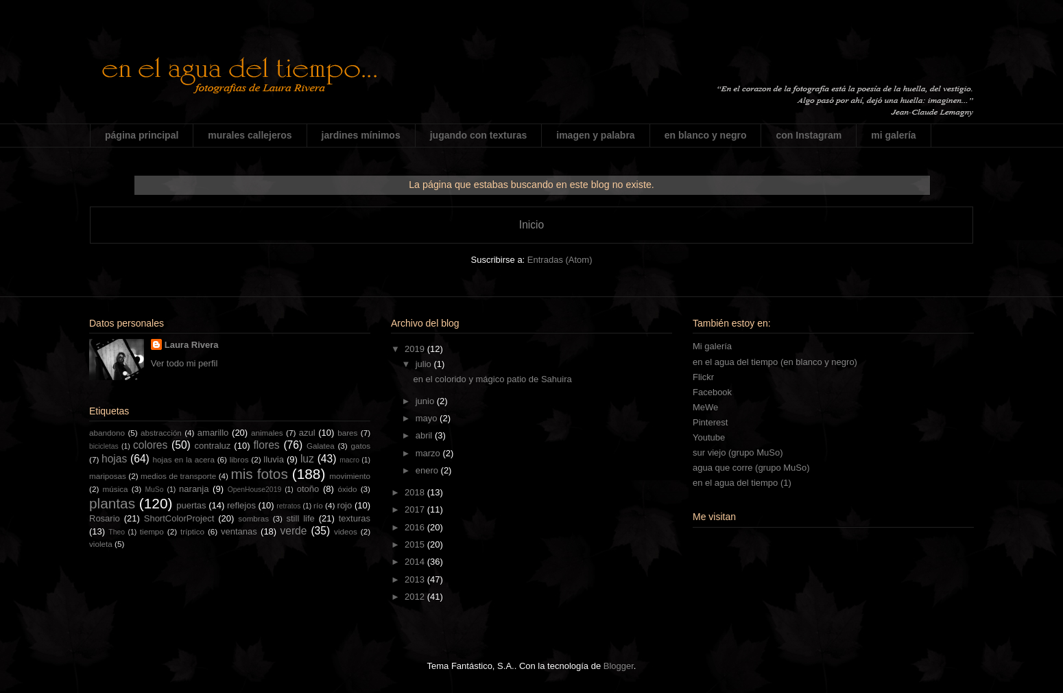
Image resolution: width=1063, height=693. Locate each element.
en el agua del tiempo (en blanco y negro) (775, 362)
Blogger (619, 666)
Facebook (712, 392)
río (318, 505)
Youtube (709, 437)
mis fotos (258, 474)
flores (267, 445)
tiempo (152, 531)
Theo (116, 532)
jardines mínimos (361, 135)
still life (301, 518)
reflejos (241, 505)
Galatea (321, 445)
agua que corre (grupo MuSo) (751, 467)
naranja (193, 489)
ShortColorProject (179, 518)
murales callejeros (249, 135)
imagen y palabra (595, 135)
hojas (114, 459)
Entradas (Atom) (560, 260)
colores (150, 445)
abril (425, 435)
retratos (288, 506)
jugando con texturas (478, 135)
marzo (429, 453)
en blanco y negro (706, 135)
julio (425, 364)
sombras (253, 518)
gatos (360, 445)
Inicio (531, 225)
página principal (141, 135)
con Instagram (808, 135)
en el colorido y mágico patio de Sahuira (492, 379)
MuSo (154, 489)
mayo (428, 418)
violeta (100, 543)
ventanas (239, 531)
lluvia (273, 459)
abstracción (161, 432)
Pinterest (710, 422)
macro (349, 460)
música (115, 488)
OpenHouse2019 (255, 489)
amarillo (213, 432)
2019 (416, 349)
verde (293, 531)
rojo (345, 505)
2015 (416, 544)
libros (239, 459)
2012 (416, 596)
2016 (416, 527)
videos (345, 531)
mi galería (893, 135)
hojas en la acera (184, 459)
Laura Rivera (192, 345)
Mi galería (712, 346)
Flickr (703, 377)
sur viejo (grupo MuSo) (738, 452)
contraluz (213, 446)
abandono (107, 432)
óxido (347, 488)
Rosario (104, 518)
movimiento (349, 475)
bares (347, 432)
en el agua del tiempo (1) (742, 483)
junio (426, 401)
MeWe (705, 407)
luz (307, 459)
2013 (416, 579)
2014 (416, 561)
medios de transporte (178, 475)
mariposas (107, 475)
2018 (416, 492)
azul (307, 432)
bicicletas (104, 446)
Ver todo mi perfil (184, 363)
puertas (191, 505)
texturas (354, 518)
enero (428, 470)
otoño (308, 489)
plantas (112, 503)
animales (267, 432)
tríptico (192, 531)
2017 (416, 509)
